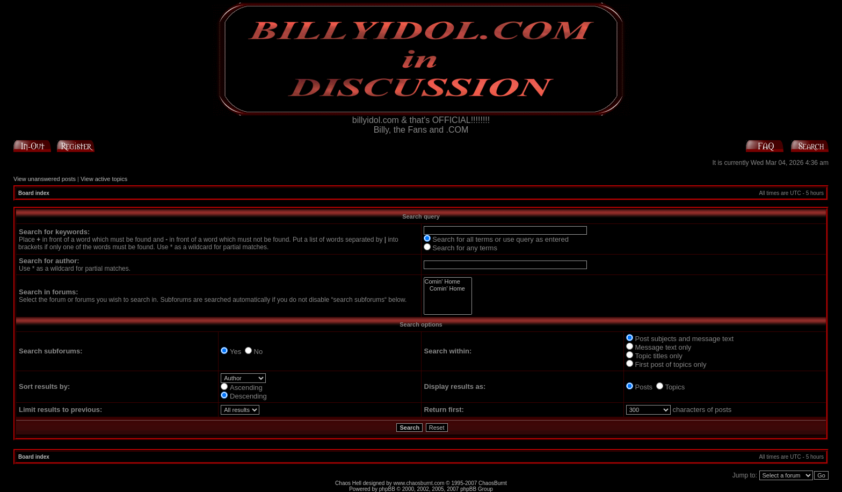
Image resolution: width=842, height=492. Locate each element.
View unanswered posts (44, 179)
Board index (33, 193)
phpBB (387, 489)
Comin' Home (448, 281)
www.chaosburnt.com (419, 483)
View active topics (104, 179)
